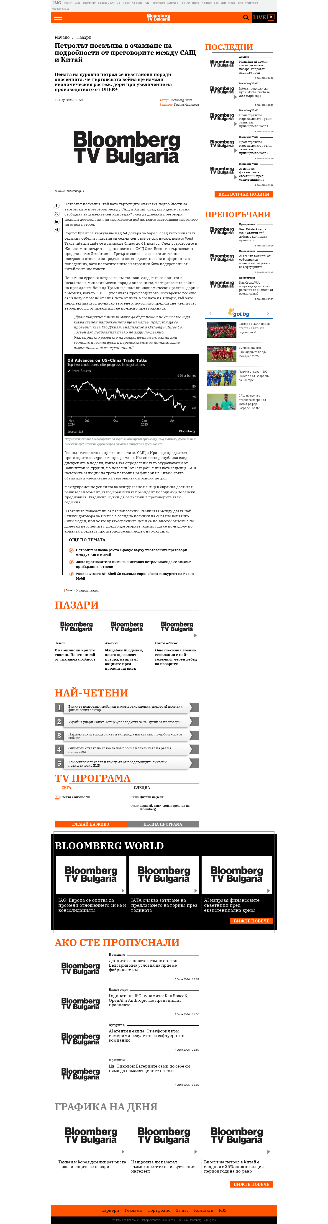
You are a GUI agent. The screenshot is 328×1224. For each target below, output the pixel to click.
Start (223, 3)
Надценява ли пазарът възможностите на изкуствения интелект (163, 1166)
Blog (216, 3)
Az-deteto (207, 3)
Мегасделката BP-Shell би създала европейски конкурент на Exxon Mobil (135, 576)
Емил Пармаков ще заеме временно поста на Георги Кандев (239, 330)
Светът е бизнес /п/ (72, 797)
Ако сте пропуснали (117, 942)
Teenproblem (158, 3)
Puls (146, 3)
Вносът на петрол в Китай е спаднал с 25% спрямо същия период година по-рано (234, 1166)
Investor (68, 3)
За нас (182, 1210)
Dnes (77, 3)
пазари (94, 590)
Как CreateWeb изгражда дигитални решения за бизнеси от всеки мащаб (256, 288)
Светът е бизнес (166, 643)
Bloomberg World (248, 83)
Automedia (173, 3)
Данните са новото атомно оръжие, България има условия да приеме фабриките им (144, 965)
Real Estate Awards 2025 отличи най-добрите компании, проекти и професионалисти (253, 237)
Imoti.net (185, 3)
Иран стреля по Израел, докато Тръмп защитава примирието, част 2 (255, 147)
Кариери (110, 1210)
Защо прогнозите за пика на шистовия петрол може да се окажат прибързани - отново (133, 564)
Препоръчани (238, 214)
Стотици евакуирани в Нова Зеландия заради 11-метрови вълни (239, 354)
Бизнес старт (118, 990)
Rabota (196, 3)
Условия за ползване (125, 1220)
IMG (58, 2)
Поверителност (150, 1220)
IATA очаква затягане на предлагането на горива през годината (164, 905)
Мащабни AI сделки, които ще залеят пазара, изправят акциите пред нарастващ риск (254, 69)
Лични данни (170, 1220)
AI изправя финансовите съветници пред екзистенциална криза (251, 176)
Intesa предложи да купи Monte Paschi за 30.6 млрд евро (254, 92)
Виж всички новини (243, 194)
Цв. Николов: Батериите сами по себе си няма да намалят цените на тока (149, 1068)
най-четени (91, 692)
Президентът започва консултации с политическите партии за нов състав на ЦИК (238, 402)
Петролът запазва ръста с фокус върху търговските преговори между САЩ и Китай (131, 552)
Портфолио (158, 1210)
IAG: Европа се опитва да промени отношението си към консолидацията (92, 905)
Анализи (111, 643)
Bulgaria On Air (106, 3)
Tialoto (126, 3)
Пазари (77, 604)
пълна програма (163, 824)
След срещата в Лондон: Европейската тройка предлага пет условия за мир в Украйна (239, 380)
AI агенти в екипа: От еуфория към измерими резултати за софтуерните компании (255, 263)
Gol (118, 3)
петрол (83, 590)
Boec (240, 3)
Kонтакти (203, 1210)
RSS (223, 1210)
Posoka (232, 3)
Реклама (133, 1210)
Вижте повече (251, 921)
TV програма (93, 778)
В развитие (117, 955)
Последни (229, 47)
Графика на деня (106, 1106)
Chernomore (251, 3)
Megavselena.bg (60, 9)
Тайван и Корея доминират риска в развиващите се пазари (92, 1164)
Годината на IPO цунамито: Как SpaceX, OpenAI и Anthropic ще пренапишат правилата (148, 1000)
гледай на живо (90, 824)
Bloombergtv (89, 3)
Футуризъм (117, 1025)
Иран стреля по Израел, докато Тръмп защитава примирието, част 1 (255, 120)
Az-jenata (137, 3)
